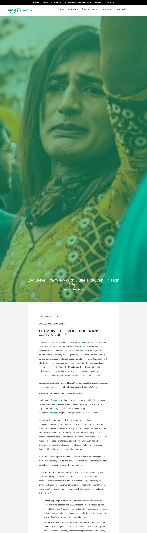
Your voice (122, 9)
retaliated (51, 412)
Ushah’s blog (48, 375)
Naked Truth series (78, 346)
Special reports (89, 9)
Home (61, 9)
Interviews (107, 9)
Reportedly (56, 400)
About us (73, 9)
